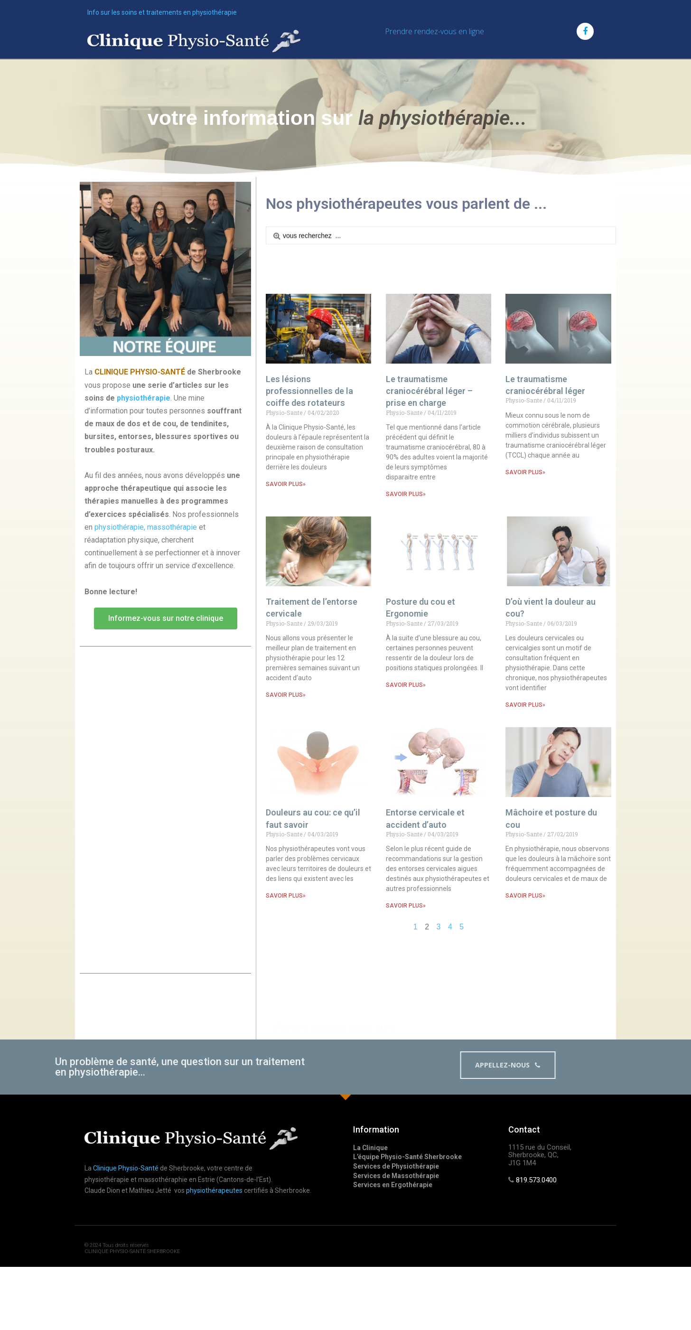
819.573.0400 (536, 1180)
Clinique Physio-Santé (126, 1168)
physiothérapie (143, 437)
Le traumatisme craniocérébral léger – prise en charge (429, 512)
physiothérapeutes (214, 1190)
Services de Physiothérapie (396, 1166)
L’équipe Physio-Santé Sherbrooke (407, 1157)
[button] (165, 658)
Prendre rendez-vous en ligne (434, 31)
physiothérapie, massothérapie (145, 566)
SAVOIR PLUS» (286, 605)
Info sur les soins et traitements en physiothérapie (162, 12)
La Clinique (370, 1148)
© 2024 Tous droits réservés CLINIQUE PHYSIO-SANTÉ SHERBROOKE (132, 1248)
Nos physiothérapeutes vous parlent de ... (406, 204)
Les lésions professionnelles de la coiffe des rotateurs (309, 512)
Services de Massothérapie (396, 1176)
